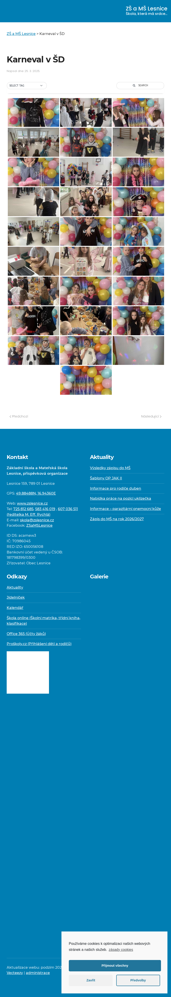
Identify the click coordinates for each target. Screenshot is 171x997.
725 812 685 (23, 509)
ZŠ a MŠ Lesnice (146, 10)
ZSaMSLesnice (39, 525)
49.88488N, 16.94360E (36, 493)
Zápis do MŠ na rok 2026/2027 (117, 519)
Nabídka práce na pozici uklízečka (120, 498)
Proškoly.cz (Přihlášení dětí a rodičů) (39, 644)
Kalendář (15, 608)
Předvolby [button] (138, 980)
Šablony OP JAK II (106, 478)
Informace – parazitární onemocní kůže (125, 509)
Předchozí (19, 416)
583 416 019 (45, 509)
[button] (27, 85)
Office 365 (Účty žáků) (26, 634)
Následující (151, 416)
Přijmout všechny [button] (115, 965)
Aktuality (15, 587)
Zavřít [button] (90, 980)
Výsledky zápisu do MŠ (110, 468)
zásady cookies (121, 950)
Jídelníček (16, 597)
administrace (38, 973)
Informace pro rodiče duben (115, 488)
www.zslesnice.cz (32, 503)
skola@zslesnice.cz (37, 520)
